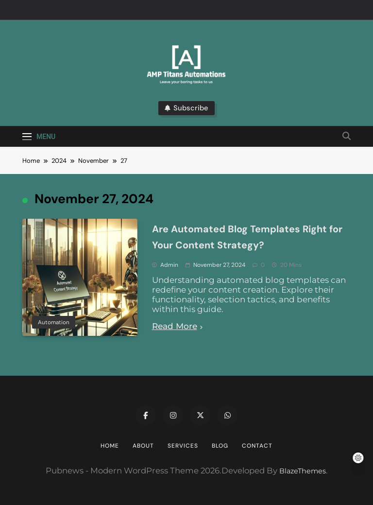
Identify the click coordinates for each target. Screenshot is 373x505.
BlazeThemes (302, 471)
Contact (257, 446)
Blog (220, 446)
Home (110, 446)
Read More (177, 326)
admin (169, 265)
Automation (53, 322)
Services (183, 446)
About (143, 446)
